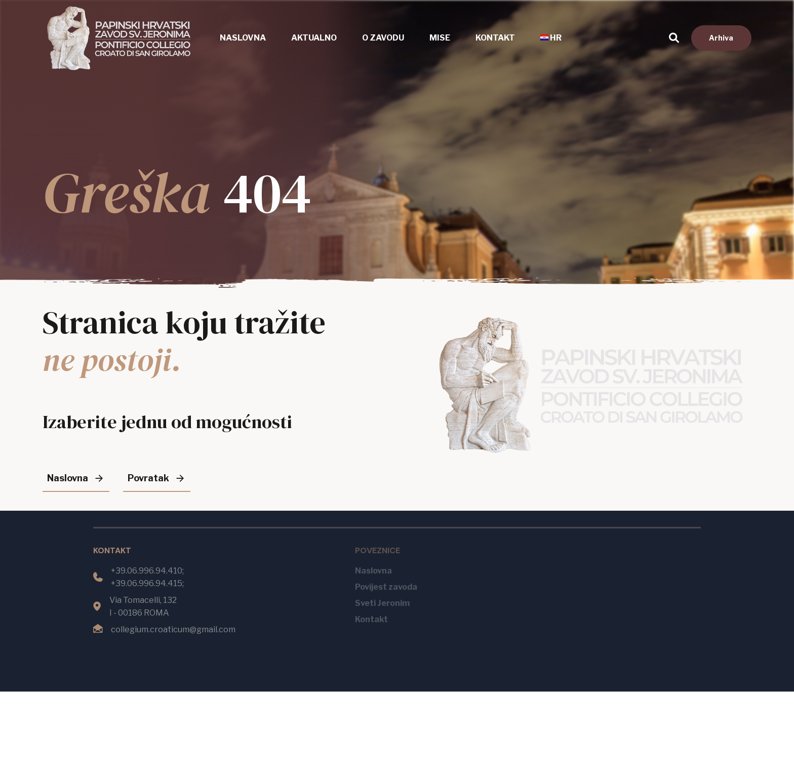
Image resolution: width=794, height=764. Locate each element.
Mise (439, 38)
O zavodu (383, 38)
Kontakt (495, 38)
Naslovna (243, 38)
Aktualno (314, 38)
